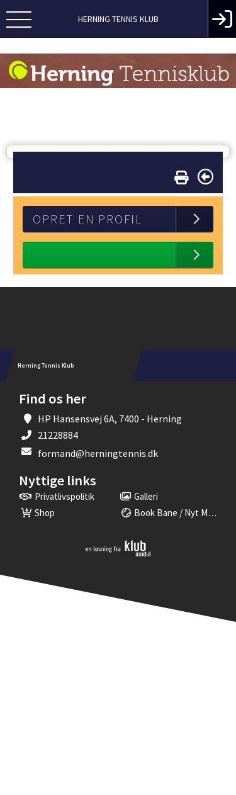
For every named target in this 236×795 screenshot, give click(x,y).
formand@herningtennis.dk (98, 453)
